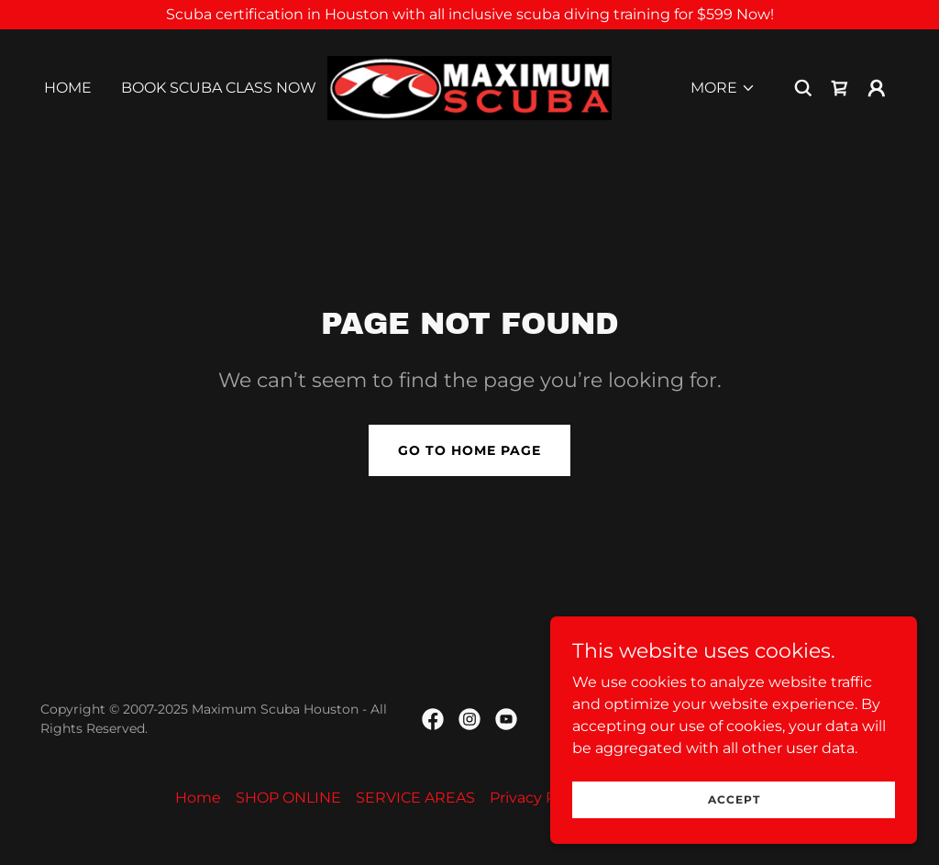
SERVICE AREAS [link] (415, 797)
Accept (734, 799)
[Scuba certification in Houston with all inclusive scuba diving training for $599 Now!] (469, 15)
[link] (469, 86)
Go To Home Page (469, 450)
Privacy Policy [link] (539, 797)
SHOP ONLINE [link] (288, 797)
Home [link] (68, 87)
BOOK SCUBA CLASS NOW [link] (218, 87)
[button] (723, 88)
